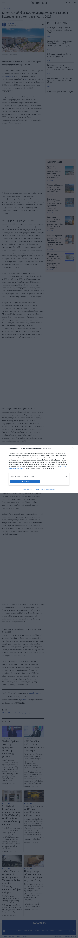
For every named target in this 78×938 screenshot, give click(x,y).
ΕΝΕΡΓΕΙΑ (53, 931)
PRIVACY (73, 936)
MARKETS (36, 931)
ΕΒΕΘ (27, 79)
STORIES (60, 931)
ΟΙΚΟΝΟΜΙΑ (19, 931)
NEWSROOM (11, 23)
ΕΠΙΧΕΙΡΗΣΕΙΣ (6, 8)
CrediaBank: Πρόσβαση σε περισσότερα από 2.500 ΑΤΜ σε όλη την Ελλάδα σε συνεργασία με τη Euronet (11, 815)
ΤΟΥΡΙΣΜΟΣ (45, 931)
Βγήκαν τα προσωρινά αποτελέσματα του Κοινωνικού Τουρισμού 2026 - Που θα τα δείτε (60, 67)
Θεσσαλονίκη (13, 713)
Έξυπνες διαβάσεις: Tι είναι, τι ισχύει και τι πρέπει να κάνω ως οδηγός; (59, 30)
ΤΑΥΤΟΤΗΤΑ (66, 936)
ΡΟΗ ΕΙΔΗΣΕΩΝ (57, 23)
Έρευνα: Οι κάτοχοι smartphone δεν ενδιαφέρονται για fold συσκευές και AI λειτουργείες (59, 43)
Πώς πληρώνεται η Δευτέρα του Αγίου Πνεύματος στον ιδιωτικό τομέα (59, 80)
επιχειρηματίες (7, 76)
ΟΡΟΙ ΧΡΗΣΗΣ (58, 936)
